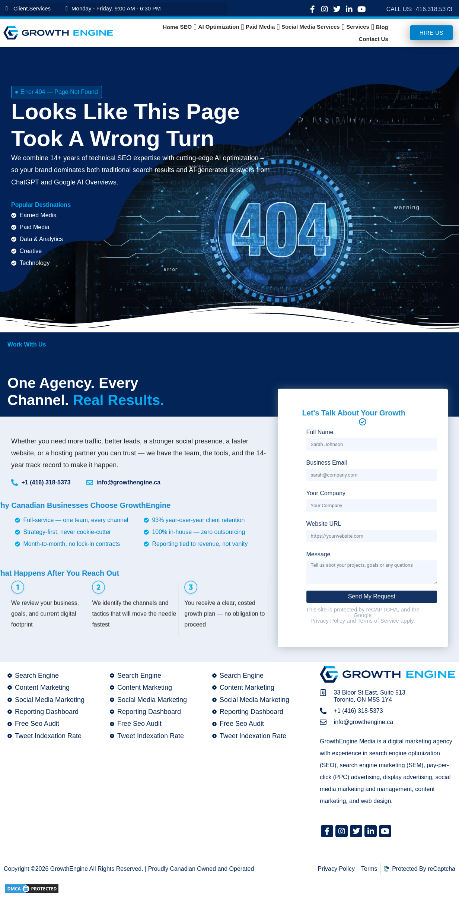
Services (357, 26)
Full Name (438, 432)
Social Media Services (310, 26)
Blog (382, 27)
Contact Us (373, 39)
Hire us (431, 32)
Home (170, 27)
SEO (186, 26)
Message (437, 554)
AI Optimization (218, 26)
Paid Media (260, 26)
